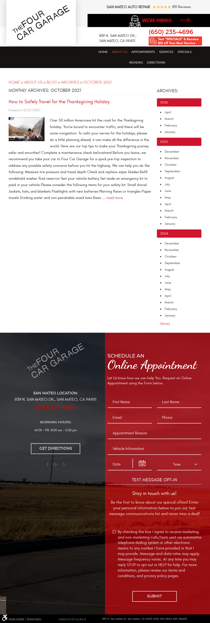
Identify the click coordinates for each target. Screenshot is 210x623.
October (171, 165)
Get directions (55, 449)
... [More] (163, 324)
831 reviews (181, 7)
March (169, 119)
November (172, 158)
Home (103, 52)
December (172, 151)
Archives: (167, 90)
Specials (185, 52)
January (170, 132)
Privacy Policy (34, 618)
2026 (164, 102)
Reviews (136, 62)
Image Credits (16, 618)
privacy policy (155, 576)
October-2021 (97, 82)
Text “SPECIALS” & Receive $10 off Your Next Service (178, 41)
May (168, 197)
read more (114, 198)
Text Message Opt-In (154, 479)
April (168, 112)
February (171, 125)
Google (55, 466)
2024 (164, 233)
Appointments (143, 52)
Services (166, 52)
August (169, 178)
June (168, 191)
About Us (119, 52)
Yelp (64, 466)
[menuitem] (103, 52)
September (172, 171)
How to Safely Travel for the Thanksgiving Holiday (59, 102)
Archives (70, 82)
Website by (72, 619)
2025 (164, 142)
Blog (52, 82)
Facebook (47, 466)
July (167, 184)
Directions (156, 62)
